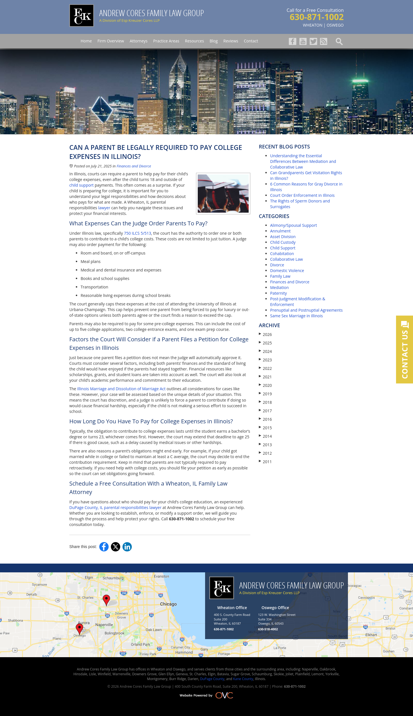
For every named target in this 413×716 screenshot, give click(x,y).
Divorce (277, 265)
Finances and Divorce (134, 166)
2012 (265, 453)
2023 (265, 360)
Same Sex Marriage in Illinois (296, 315)
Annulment (280, 231)
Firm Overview (111, 41)
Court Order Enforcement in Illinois (302, 195)
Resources (194, 41)
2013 (265, 444)
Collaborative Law (286, 259)
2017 (265, 410)
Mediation (279, 287)
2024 (265, 351)
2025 (265, 343)
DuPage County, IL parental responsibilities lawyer (115, 507)
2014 (265, 436)
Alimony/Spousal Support (293, 225)
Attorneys (138, 41)
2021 (265, 376)
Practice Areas (166, 41)
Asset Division (283, 236)
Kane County (243, 678)
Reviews (230, 41)
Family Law (280, 276)
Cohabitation (282, 253)
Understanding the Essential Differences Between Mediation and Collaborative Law (303, 161)
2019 (265, 393)
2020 (265, 385)
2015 (265, 427)
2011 (265, 461)
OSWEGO (335, 25)
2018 (265, 402)
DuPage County (212, 678)
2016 (265, 419)
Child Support (282, 248)
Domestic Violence (287, 270)
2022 (265, 368)
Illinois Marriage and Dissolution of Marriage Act (121, 388)
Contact (251, 41)
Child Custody (283, 242)
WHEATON (312, 25)
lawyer (104, 207)
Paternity (278, 293)
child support (81, 185)
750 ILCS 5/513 (137, 233)
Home (86, 41)
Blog (214, 41)
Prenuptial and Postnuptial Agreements (306, 310)
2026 (265, 334)
